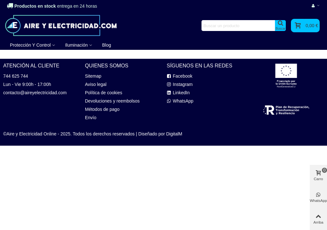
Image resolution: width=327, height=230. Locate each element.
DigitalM (174, 133)
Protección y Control (30, 45)
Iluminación (76, 45)
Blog (106, 45)
